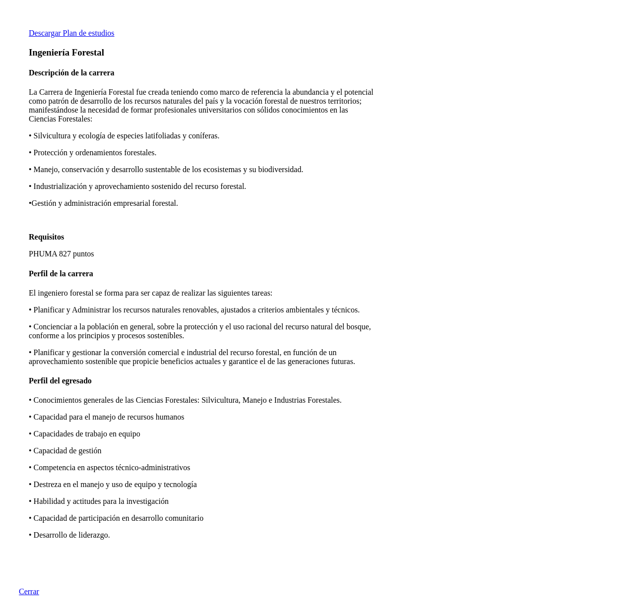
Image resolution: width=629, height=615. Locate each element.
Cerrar (29, 591)
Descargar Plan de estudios (72, 33)
